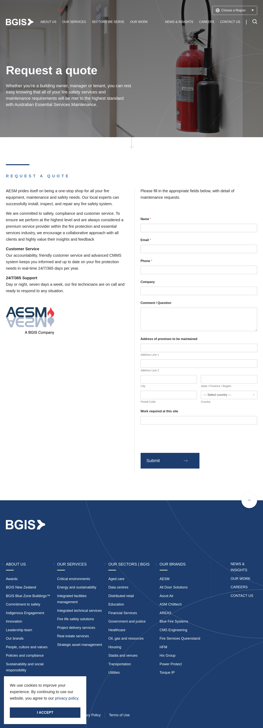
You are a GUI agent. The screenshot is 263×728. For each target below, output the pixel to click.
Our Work (139, 22)
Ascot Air (167, 596)
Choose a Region (235, 10)
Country (205, 401)
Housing (114, 647)
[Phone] (199, 270)
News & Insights (179, 22)
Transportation (119, 664)
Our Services (74, 22)
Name (146, 219)
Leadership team (19, 630)
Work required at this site (159, 411)
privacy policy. (67, 698)
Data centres (118, 587)
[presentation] (170, 444)
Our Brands (173, 564)
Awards (12, 579)
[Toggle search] (254, 22)
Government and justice (127, 621)
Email (146, 240)
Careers (206, 22)
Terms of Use (119, 715)
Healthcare (116, 630)
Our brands (15, 638)
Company (148, 282)
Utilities (114, 673)
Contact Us (230, 22)
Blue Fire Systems (174, 621)
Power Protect (171, 664)
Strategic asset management (79, 645)
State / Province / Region (216, 386)
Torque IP (167, 673)
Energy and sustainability (76, 587)
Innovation (14, 621)
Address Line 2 (150, 370)
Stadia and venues (122, 655)
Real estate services (73, 636)
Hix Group (168, 655)
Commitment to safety (23, 604)
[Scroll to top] (249, 500)
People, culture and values (26, 647)
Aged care (116, 579)
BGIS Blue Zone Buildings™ (28, 596)
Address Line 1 (150, 354)
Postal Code (148, 401)
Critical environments (73, 579)
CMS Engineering (173, 630)
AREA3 (165, 613)
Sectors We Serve (108, 22)
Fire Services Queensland (180, 638)
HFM (163, 647)
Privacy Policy (90, 715)
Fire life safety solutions (75, 619)
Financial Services (122, 613)
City (143, 386)
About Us (48, 22)
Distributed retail (121, 596)
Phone (146, 261)
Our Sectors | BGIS (128, 564)
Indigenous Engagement (25, 613)
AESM (165, 579)
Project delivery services (76, 628)
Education (116, 604)
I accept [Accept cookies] (45, 712)
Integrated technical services (79, 611)
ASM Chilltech (171, 604)
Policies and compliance (25, 655)
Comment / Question (156, 303)
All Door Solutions (174, 587)
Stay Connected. (25, 705)
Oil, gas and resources (126, 638)
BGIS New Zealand (21, 587)
